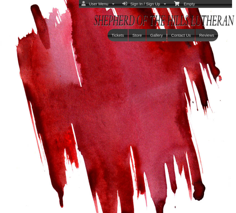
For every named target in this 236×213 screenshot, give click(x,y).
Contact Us (181, 35)
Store (137, 35)
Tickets (118, 35)
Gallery (156, 35)
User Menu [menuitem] (97, 4)
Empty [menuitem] (184, 3)
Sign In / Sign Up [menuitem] (144, 4)
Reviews (206, 35)
